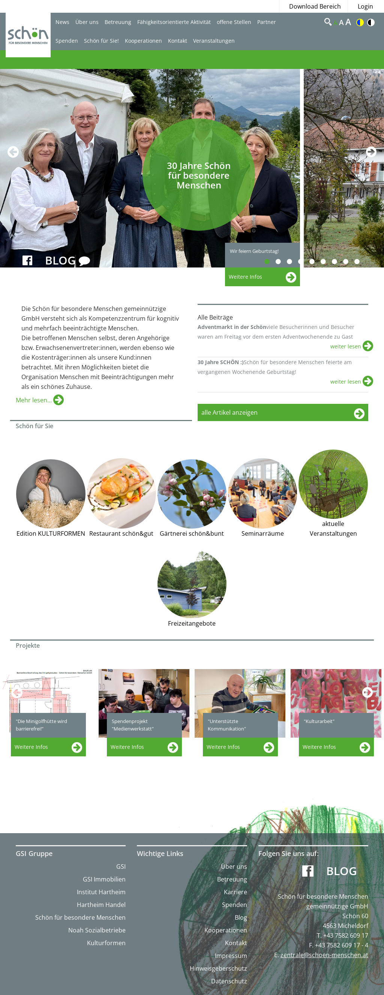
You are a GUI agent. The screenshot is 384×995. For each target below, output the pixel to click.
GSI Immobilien (104, 879)
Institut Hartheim (101, 892)
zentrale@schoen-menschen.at (324, 955)
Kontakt (177, 40)
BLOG (67, 260)
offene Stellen (234, 21)
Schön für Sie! (101, 40)
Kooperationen (143, 40)
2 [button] (282, 261)
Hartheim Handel (101, 905)
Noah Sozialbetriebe (97, 930)
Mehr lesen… (34, 400)
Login (365, 6)
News (62, 21)
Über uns (87, 21)
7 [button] (338, 261)
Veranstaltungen (214, 40)
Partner (266, 21)
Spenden (67, 40)
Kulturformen (106, 943)
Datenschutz (229, 981)
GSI (121, 866)
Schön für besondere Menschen (80, 917)
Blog (241, 917)
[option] (152, 168)
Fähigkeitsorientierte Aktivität (174, 21)
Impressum (231, 956)
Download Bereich (315, 6)
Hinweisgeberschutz (218, 968)
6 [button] (327, 261)
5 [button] (316, 261)
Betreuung (118, 21)
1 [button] (271, 261)
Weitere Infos (31, 746)
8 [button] (350, 261)
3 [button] (294, 261)
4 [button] (305, 261)
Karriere (235, 892)
